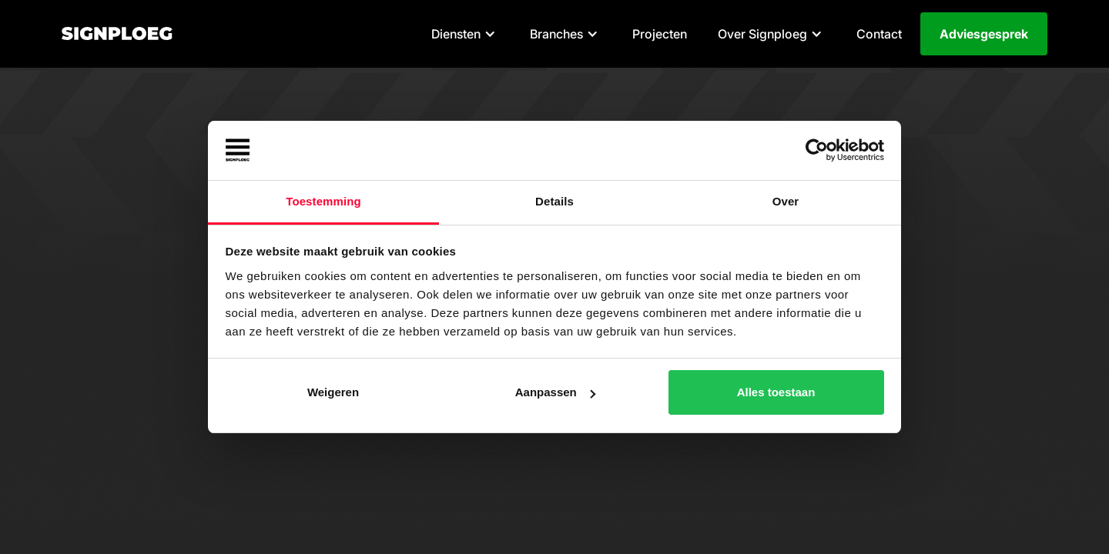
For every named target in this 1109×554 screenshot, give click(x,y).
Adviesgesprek (984, 34)
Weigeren (333, 392)
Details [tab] (554, 201)
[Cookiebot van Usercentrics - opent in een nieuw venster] (816, 150)
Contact (879, 34)
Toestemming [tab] (323, 201)
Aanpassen (555, 392)
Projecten (659, 34)
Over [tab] (785, 201)
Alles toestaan (776, 392)
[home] (117, 33)
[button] (465, 33)
